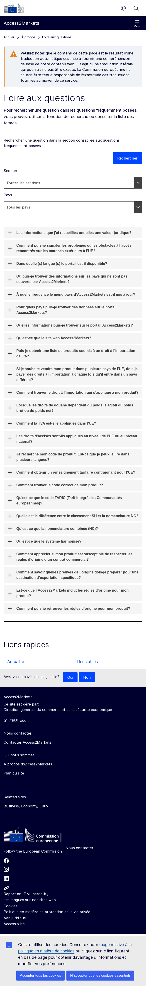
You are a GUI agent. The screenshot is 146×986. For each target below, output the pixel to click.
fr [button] (123, 8)
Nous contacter (79, 848)
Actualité (15, 661)
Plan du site (14, 773)
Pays (8, 195)
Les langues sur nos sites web (30, 899)
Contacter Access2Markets (27, 742)
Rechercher (136, 8)
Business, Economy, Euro (26, 806)
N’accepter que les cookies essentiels (100, 975)
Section (10, 170)
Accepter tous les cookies (40, 975)
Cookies (10, 906)
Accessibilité (14, 924)
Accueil (9, 37)
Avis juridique (15, 918)
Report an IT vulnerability (26, 894)
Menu (137, 24)
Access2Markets (18, 697)
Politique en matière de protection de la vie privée (47, 912)
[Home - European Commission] (36, 836)
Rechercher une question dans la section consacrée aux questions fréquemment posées (62, 143)
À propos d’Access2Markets (28, 764)
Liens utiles (87, 661)
